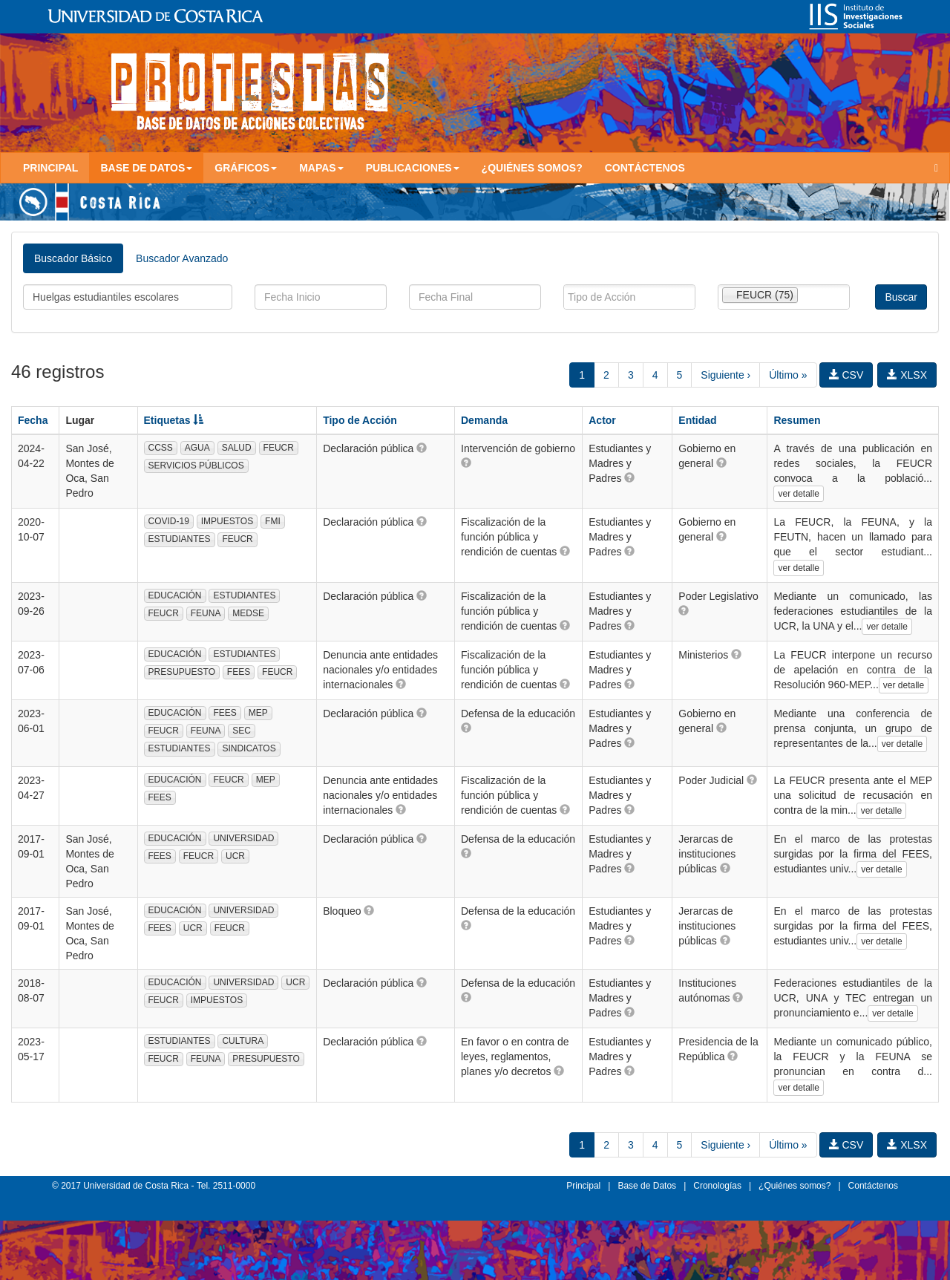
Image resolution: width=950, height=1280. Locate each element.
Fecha (33, 420)
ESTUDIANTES (179, 539)
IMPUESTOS (227, 521)
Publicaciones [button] (412, 168)
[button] (421, 448)
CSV (846, 375)
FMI (273, 521)
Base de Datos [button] (146, 168)
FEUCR (278, 448)
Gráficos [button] (245, 168)
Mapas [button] (321, 168)
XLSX (907, 375)
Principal (50, 168)
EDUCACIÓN (175, 595)
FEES (238, 672)
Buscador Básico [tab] (73, 258)
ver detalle (798, 494)
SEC (241, 730)
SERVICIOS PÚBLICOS (196, 465)
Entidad (697, 420)
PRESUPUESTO (181, 672)
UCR (235, 856)
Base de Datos (647, 1186)
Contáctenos (645, 168)
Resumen (796, 420)
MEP (258, 713)
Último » (788, 375)
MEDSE (248, 613)
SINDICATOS (248, 748)
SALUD (237, 448)
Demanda (484, 420)
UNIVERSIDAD (243, 838)
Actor (602, 420)
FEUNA (206, 613)
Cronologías (717, 1186)
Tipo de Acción (360, 420)
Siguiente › (725, 375)
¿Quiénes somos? (532, 168)
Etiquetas (174, 420)
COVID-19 (168, 521)
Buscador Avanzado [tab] (182, 258)
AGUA (197, 448)
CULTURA (242, 1041)
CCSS (160, 448)
